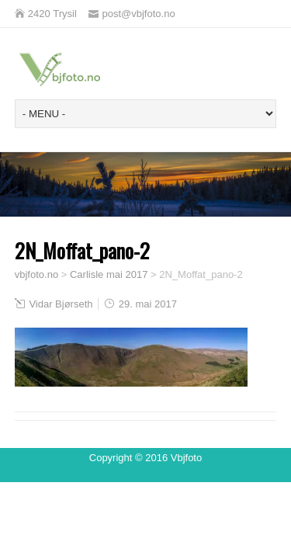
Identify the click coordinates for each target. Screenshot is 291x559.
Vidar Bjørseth (60, 304)
